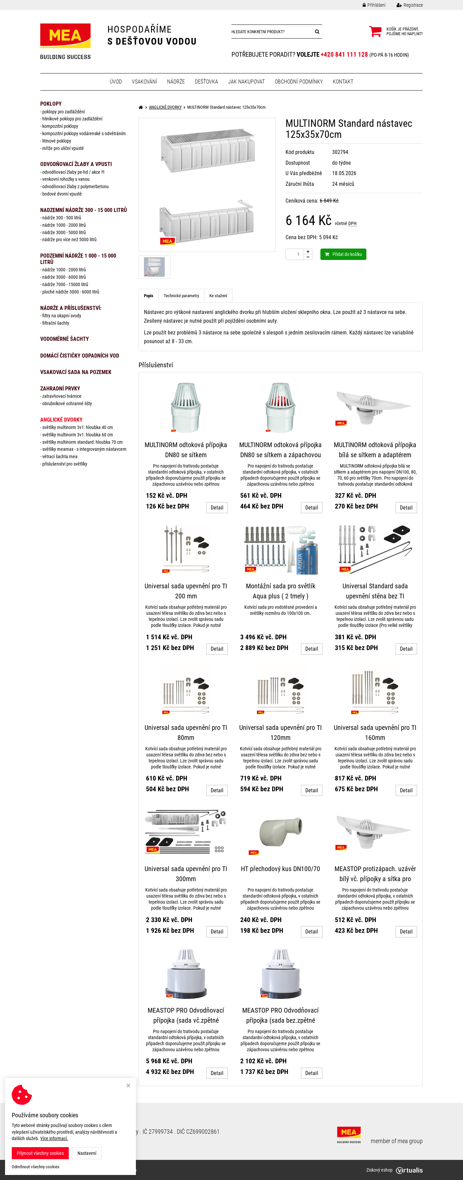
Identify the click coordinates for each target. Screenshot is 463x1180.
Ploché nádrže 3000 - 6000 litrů (70, 291)
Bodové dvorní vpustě (62, 194)
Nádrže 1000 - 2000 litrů (64, 225)
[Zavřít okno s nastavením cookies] (128, 1086)
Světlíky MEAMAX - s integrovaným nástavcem (84, 449)
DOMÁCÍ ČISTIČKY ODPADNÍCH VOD (79, 356)
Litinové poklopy (56, 141)
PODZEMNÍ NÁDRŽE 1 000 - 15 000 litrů (78, 259)
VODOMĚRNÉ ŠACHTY (64, 339)
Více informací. (54, 1138)
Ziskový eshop (394, 1170)
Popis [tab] (148, 295)
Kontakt (343, 81)
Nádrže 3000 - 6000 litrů (64, 277)
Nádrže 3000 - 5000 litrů (64, 232)
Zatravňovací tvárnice (62, 396)
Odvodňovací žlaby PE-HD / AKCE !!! (73, 172)
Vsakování (144, 81)
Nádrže (176, 81)
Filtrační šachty (55, 323)
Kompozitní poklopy (60, 126)
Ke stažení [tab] (218, 295)
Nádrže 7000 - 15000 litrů (65, 284)
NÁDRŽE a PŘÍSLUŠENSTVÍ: (70, 308)
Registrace (405, 5)
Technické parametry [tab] (181, 295)
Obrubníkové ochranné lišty (67, 403)
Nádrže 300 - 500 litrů (61, 217)
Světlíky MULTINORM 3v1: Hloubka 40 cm (77, 427)
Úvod (116, 81)
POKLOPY (51, 104)
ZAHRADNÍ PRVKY (60, 388)
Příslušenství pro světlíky (64, 464)
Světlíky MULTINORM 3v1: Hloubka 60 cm (77, 434)
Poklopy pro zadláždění (63, 111)
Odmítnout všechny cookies (35, 1166)
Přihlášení (369, 5)
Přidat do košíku (343, 254)
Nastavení (87, 1153)
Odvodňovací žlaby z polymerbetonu (75, 186)
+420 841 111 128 (344, 54)
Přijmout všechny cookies (40, 1153)
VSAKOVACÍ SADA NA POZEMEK (75, 372)
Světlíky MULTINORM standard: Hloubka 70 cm (82, 442)
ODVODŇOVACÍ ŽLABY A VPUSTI (76, 164)
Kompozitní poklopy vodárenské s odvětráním (84, 133)
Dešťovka (206, 81)
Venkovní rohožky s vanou (66, 179)
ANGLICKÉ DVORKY (61, 420)
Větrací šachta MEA (60, 456)
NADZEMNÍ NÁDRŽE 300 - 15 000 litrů (83, 210)
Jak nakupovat (246, 81)
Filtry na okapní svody (61, 315)
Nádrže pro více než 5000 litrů (69, 239)
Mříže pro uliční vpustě (63, 148)
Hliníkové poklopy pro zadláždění (72, 118)
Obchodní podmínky (299, 81)
